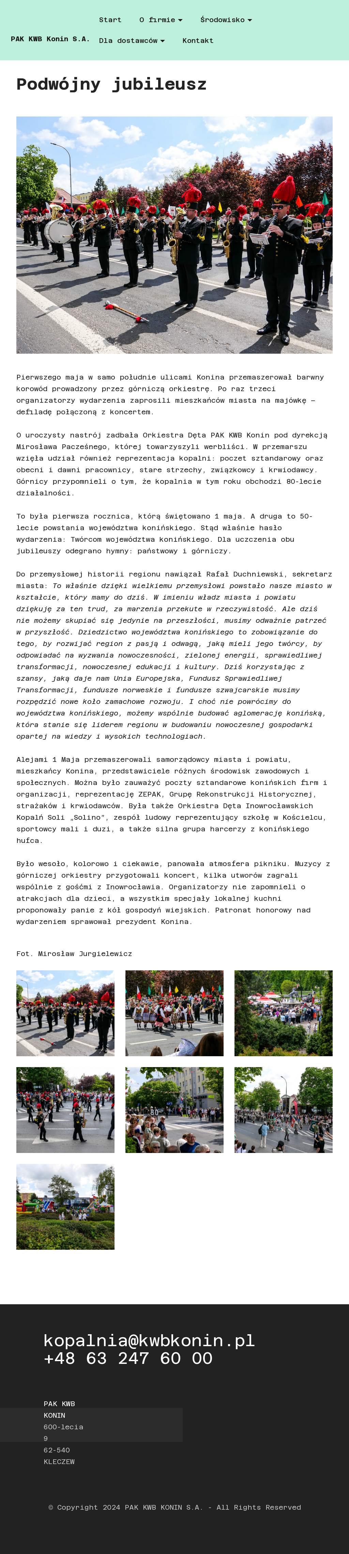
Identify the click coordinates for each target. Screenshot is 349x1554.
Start (110, 20)
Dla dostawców (128, 40)
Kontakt (198, 40)
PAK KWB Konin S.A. (50, 38)
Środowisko (222, 20)
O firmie (157, 20)
